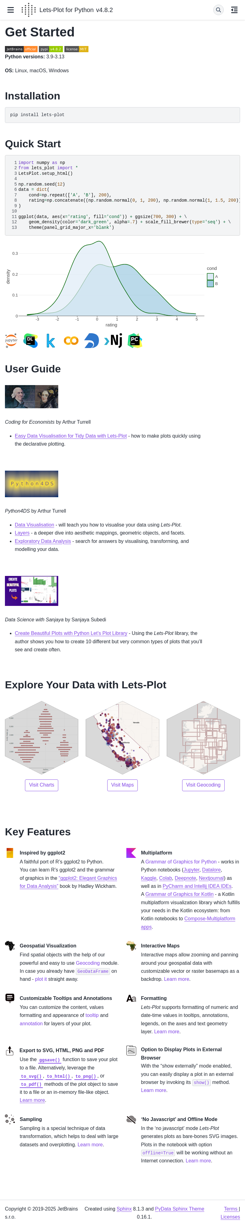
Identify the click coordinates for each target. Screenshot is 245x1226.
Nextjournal (211, 878)
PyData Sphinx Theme (179, 1208)
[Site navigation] (10, 10)
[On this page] (234, 10)
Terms (231, 1208)
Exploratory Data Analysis (43, 541)
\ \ (125, 195)
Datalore (211, 869)
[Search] (218, 10)
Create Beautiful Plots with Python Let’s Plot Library (71, 633)
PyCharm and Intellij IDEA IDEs (197, 886)
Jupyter (191, 869)
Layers (22, 532)
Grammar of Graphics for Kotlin (179, 894)
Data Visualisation (34, 524)
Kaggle (149, 878)
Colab (165, 878)
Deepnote (185, 878)
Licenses (230, 1217)
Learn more (32, 1100)
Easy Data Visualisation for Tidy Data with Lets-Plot (71, 436)
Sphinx (124, 1208)
